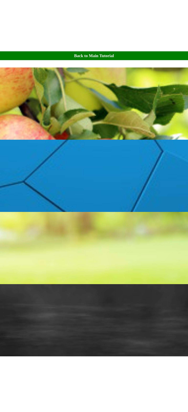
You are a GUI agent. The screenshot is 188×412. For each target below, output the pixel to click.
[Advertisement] (94, 25)
